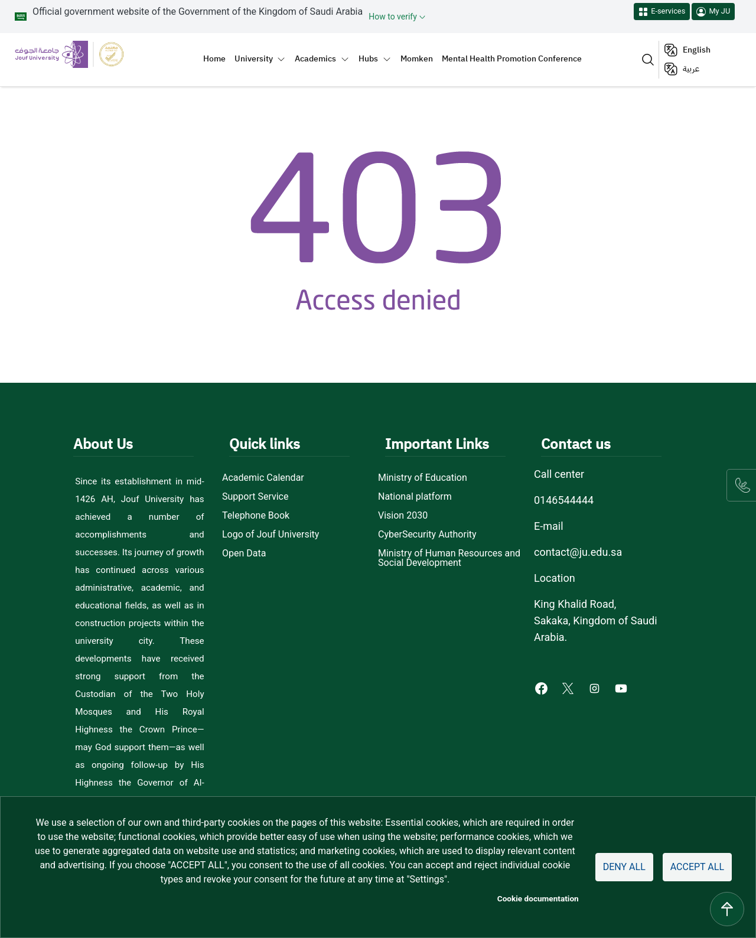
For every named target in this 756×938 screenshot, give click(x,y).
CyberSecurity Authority (427, 534)
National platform (415, 496)
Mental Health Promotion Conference (512, 58)
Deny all (624, 866)
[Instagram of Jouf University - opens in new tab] (595, 687)
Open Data (244, 553)
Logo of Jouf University (270, 534)
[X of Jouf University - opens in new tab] (569, 687)
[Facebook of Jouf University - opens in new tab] (542, 687)
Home (214, 58)
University (253, 58)
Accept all (697, 866)
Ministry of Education (422, 478)
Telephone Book (255, 515)
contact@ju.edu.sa (578, 552)
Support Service (255, 496)
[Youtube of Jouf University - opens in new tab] (623, 687)
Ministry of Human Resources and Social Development (449, 558)
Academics (315, 58)
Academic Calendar (263, 478)
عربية (691, 69)
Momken (416, 58)
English (697, 50)
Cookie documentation (538, 898)
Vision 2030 (403, 515)
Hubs (368, 58)
